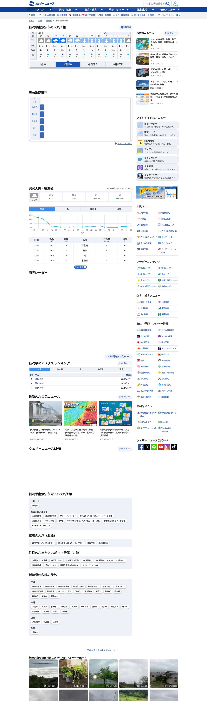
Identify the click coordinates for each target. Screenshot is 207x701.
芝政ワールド (50, 565)
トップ (31, 21)
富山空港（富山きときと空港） (70, 543)
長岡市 (35, 607)
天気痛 (34, 121)
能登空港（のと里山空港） (43, 543)
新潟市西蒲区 (37, 591)
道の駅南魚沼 (50, 516)
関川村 (44, 596)
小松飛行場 (103, 543)
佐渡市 (35, 632)
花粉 (34, 128)
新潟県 (49, 21)
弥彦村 (117, 591)
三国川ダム (36, 516)
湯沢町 (46, 611)
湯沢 (37, 388)
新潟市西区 (120, 586)
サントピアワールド (90, 565)
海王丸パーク (56, 560)
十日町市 (84, 607)
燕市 (69, 591)
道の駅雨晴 (87, 560)
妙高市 (46, 622)
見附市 (95, 607)
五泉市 (78, 591)
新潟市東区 (49, 586)
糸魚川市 (36, 622)
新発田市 (50, 591)
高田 (37, 379)
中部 (40, 21)
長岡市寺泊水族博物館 (69, 565)
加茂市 (74, 607)
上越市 (55, 622)
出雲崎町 (36, 611)
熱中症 (34, 107)
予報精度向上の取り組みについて (103, 650)
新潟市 (35, 506)
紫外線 (34, 114)
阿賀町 (35, 596)
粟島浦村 (54, 596)
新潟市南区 (107, 586)
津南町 (55, 611)
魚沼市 (104, 607)
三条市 (44, 607)
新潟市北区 (36, 586)
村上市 (61, 591)
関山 (37, 383)
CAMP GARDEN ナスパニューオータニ (83, 521)
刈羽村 (65, 611)
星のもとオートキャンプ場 (43, 521)
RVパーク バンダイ (68, 516)
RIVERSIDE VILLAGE (41, 526)
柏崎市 (53, 607)
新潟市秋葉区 (93, 586)
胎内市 (98, 591)
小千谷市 (64, 607)
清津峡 (60, 521)
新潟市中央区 (63, 586)
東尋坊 (35, 560)
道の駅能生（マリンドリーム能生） (110, 560)
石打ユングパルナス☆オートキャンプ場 (96, 516)
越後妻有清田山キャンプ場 (114, 521)
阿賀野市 (88, 591)
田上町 (124, 607)
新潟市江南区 (78, 586)
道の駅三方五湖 (72, 560)
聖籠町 (108, 591)
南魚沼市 (114, 607)
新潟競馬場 (36, 565)
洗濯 (34, 135)
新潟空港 (91, 543)
